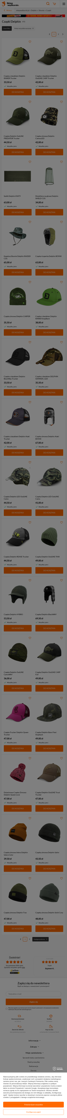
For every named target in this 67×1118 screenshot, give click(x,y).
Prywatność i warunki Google (26, 1088)
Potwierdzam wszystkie (33, 1105)
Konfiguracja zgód (33, 1112)
